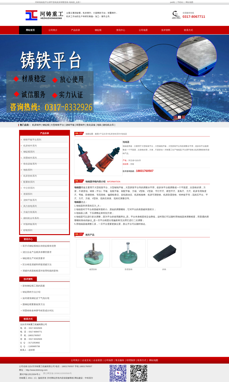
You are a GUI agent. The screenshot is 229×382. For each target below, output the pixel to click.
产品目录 (75, 30)
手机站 (180, 2)
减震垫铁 (93, 269)
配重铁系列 (29, 182)
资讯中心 (120, 30)
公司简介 (53, 30)
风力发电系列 (30, 206)
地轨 (99, 125)
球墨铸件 (80, 125)
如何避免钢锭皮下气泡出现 (36, 298)
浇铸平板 (70, 125)
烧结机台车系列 (31, 218)
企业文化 (86, 360)
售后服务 (119, 360)
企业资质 (97, 360)
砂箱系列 (27, 230)
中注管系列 (29, 188)
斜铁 (164, 269)
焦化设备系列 (30, 163)
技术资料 (165, 30)
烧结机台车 (108, 125)
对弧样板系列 (30, 224)
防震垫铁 (128, 269)
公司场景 (143, 30)
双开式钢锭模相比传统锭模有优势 (39, 246)
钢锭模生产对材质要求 (34, 258)
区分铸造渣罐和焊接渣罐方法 (37, 264)
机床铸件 (36, 125)
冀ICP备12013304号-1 (30, 374)
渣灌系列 (27, 194)
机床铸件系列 (30, 145)
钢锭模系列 (29, 151)
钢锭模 (98, 30)
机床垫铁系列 (114, 134)
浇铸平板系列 (30, 200)
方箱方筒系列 (30, 212)
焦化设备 (91, 125)
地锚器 (124, 134)
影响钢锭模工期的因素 (34, 285)
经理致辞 (130, 360)
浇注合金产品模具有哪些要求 (37, 252)
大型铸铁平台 (57, 125)
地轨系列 (27, 170)
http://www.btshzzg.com (37, 370)
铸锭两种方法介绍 (31, 292)
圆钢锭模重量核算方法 (34, 304)
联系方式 (188, 30)
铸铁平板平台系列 (32, 139)
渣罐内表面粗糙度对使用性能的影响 (40, 270)
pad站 (172, 2)
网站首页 (30, 30)
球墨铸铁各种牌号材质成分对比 (38, 310)
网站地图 (189, 2)
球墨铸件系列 (30, 157)
